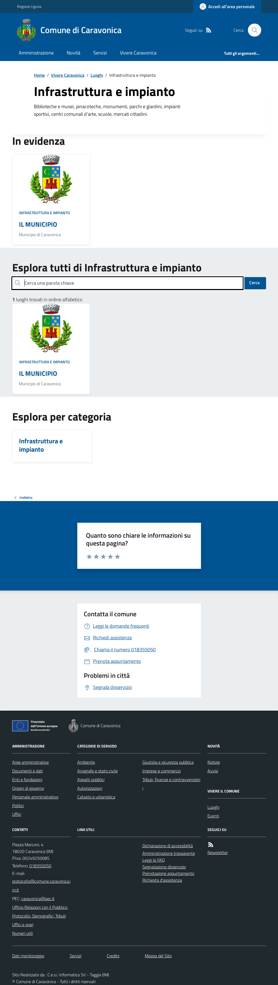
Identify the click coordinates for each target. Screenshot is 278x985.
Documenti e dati (27, 771)
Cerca (254, 282)
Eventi (213, 816)
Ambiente (86, 762)
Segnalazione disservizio (164, 867)
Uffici (16, 814)
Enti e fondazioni (27, 779)
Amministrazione (36, 52)
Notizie (213, 762)
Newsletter (217, 852)
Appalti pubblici (90, 779)
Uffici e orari (22, 924)
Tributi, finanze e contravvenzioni (171, 783)
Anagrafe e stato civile (97, 771)
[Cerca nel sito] (252, 30)
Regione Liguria (29, 6)
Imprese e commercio (161, 771)
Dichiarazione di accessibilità (167, 845)
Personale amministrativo (35, 797)
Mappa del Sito (158, 955)
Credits (113, 955)
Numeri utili (22, 933)
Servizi (100, 52)
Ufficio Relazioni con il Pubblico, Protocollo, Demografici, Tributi (40, 911)
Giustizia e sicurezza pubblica (168, 762)
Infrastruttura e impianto (44, 213)
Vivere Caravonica (138, 52)
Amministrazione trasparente (168, 853)
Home (39, 75)
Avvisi (212, 771)
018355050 (40, 865)
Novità (73, 52)
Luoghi (97, 75)
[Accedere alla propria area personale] (227, 6)
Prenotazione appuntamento (168, 873)
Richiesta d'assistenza (162, 880)
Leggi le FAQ (153, 860)
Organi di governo (28, 788)
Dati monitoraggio (28, 955)
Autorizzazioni (89, 788)
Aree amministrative (30, 762)
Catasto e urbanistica (96, 797)
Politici (18, 805)
